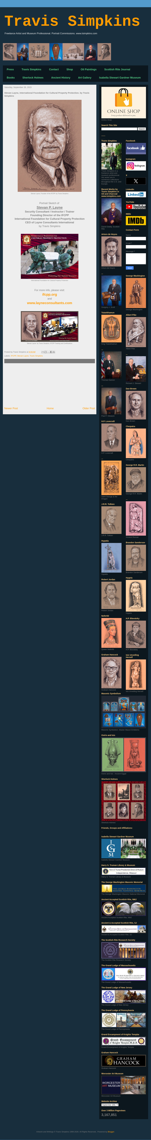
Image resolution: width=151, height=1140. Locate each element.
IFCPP (13, 356)
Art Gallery (84, 77)
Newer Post (11, 408)
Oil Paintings (88, 69)
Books (11, 77)
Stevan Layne (23, 356)
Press (10, 69)
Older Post (89, 408)
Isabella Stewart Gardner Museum (120, 77)
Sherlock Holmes (32, 77)
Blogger (111, 1132)
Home (50, 408)
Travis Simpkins (72, 21)
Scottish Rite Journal (117, 69)
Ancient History (60, 77)
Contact (54, 69)
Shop (69, 69)
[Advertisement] (49, 385)
